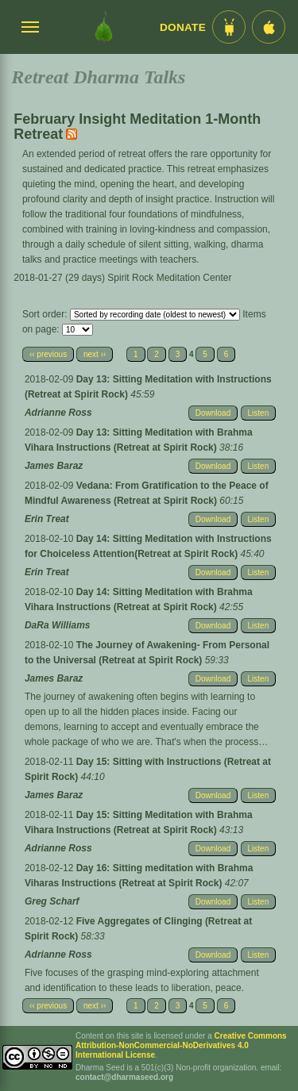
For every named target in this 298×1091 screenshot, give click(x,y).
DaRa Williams (58, 625)
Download (212, 413)
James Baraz (54, 465)
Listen (258, 413)
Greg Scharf (52, 901)
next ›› (94, 354)
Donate (183, 27)
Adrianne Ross (58, 412)
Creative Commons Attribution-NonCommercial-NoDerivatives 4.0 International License (181, 1045)
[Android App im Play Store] (229, 27)
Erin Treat (47, 518)
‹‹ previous (48, 354)
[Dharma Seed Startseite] (104, 27)
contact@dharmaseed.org (124, 1077)
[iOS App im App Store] (268, 27)
